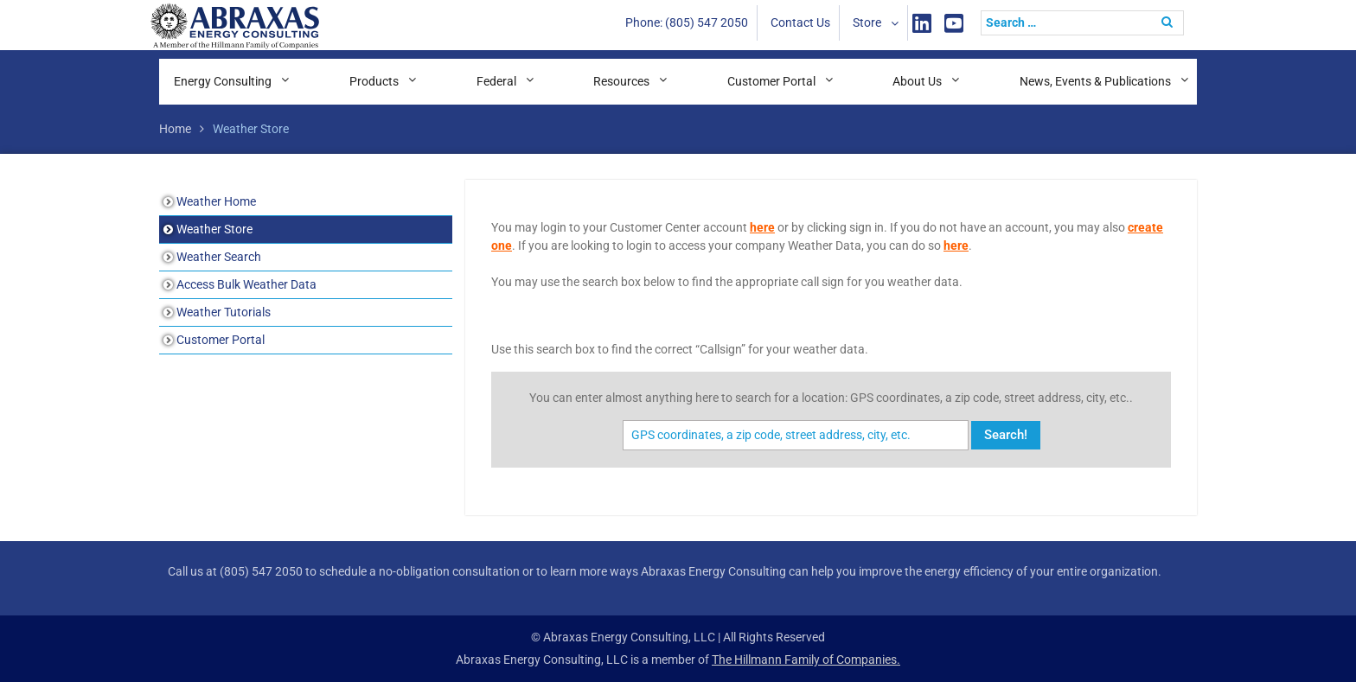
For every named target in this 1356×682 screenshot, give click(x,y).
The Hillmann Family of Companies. (806, 659)
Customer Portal (771, 81)
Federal (496, 81)
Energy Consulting (223, 81)
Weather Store (214, 229)
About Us (917, 81)
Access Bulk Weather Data (246, 284)
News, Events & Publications (1095, 81)
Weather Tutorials (223, 312)
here (762, 227)
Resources (621, 81)
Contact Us (800, 22)
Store (867, 22)
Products (374, 81)
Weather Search (218, 257)
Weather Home (216, 201)
